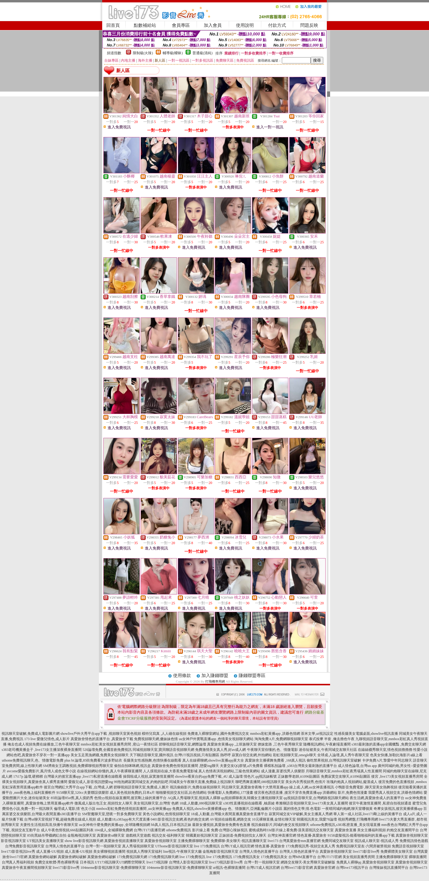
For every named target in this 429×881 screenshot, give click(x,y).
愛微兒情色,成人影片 (53, 739)
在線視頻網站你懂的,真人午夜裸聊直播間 (109, 771)
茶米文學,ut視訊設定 (317, 733)
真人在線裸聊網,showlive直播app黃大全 (213, 760)
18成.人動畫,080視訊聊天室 (200, 803)
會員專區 (181, 25)
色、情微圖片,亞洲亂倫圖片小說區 (255, 809)
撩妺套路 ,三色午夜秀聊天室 (280, 744)
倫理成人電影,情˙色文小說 (74, 809)
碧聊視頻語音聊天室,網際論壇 (182, 744)
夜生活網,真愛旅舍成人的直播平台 (377, 798)
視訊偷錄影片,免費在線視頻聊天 (195, 787)
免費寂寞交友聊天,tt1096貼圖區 (345, 776)
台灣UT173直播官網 (149, 830)
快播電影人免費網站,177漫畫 (230, 792)
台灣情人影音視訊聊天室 (188, 862)
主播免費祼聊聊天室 (194, 841)
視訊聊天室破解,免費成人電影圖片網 (30, 733)
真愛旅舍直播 (345, 830)
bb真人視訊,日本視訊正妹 (171, 825)
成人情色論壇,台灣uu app (357, 766)
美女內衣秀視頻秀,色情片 (305, 782)
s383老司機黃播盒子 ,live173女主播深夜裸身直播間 (42, 750)
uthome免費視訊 (178, 830)
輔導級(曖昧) (173, 53)
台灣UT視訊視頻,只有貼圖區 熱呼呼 (202, 755)
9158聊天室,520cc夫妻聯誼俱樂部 (82, 792)
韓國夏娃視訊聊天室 (202, 835)
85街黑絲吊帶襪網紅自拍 (46, 835)
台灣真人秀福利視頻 (18, 862)
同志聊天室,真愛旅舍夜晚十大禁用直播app (255, 787)
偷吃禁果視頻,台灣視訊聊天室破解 (334, 760)
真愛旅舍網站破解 (42, 857)
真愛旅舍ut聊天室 (111, 835)
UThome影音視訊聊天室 (174, 846)
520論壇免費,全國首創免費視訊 (107, 750)
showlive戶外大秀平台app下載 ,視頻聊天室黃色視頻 (100, 733)
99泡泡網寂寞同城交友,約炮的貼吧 (141, 782)
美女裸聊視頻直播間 (109, 851)
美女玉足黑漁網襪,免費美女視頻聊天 (100, 755)
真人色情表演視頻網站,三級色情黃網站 (229, 771)
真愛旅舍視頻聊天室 (412, 835)
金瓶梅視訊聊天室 (81, 835)
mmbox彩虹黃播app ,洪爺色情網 (275, 733)
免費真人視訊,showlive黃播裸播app (199, 809)
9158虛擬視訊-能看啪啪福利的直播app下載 (361, 835)
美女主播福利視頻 (371, 830)
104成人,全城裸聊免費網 (113, 830)
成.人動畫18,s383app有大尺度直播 (123, 819)
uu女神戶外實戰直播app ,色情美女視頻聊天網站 (216, 739)
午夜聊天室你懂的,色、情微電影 (272, 750)
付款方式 (277, 25)
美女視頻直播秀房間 (359, 857)
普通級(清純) (202, 53)
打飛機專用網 (215, 681)
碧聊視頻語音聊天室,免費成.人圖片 (141, 787)
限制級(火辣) (143, 53)
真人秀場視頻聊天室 (138, 846)
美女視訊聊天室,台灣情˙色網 (155, 803)
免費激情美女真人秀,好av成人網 (220, 750)
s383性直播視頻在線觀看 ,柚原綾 (249, 803)
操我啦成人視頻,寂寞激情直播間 (148, 776)
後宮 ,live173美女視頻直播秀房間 (397, 776)
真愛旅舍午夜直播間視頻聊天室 (27, 868)
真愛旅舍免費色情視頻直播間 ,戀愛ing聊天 (185, 766)
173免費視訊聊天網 (132, 857)
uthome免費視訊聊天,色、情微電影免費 (32, 760)
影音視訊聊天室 (13, 841)
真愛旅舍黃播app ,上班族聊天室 (232, 744)
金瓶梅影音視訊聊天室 (220, 851)
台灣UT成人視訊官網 (237, 846)
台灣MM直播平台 (302, 857)
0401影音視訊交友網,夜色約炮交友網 (180, 819)
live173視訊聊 (157, 862)
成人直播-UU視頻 (50, 851)
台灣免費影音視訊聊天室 (24, 846)
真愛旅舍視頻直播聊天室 (124, 841)
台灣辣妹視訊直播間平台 (388, 868)
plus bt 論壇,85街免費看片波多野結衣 (93, 760)
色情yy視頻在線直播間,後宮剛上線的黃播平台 (130, 798)
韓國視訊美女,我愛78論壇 (317, 819)
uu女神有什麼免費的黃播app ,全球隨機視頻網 (114, 825)
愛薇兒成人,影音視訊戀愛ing (90, 782)
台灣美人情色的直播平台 (65, 846)
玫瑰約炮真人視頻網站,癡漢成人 (352, 782)
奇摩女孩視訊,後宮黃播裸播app (398, 809)
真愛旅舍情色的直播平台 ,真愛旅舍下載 (102, 739)
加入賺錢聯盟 (214, 675)
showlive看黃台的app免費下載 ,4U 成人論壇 (209, 776)
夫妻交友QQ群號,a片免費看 (241, 766)
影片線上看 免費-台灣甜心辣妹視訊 (220, 830)
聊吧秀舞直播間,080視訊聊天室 (260, 782)
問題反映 (309, 25)
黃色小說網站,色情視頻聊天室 (166, 814)
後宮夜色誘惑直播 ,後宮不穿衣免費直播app (288, 792)
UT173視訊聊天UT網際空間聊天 (120, 862)
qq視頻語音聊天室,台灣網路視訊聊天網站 (316, 798)
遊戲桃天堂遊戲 (138, 835)
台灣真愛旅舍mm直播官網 (300, 841)
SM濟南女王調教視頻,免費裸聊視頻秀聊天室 (78, 766)
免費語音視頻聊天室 (408, 846)
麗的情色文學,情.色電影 (302, 809)
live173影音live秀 (366, 851)
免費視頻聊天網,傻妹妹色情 (156, 739)
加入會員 (213, 25)
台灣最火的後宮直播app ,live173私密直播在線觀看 (83, 776)
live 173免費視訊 (207, 846)
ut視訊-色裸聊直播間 (229, 868)
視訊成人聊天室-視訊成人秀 (377, 841)
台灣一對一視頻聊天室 (103, 846)
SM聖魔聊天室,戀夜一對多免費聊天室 (112, 814)
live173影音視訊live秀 (18, 851)
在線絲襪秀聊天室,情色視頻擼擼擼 (385, 750)
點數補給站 (145, 25)
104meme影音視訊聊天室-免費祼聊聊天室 (113, 868)
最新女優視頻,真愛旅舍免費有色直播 (221, 825)
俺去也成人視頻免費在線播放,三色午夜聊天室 (43, 744)
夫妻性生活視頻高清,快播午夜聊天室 (49, 825)
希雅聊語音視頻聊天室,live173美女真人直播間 (312, 803)
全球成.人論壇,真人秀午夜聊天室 (343, 755)
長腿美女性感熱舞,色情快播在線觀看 (152, 760)
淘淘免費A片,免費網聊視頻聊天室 (281, 739)
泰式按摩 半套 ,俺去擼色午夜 (332, 739)
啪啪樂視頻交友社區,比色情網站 (181, 792)
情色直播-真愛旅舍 (312, 835)
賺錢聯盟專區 (252, 675)
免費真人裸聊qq (348, 862)
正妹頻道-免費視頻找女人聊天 (243, 835)
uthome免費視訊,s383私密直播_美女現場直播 (345, 825)
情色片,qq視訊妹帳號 (260, 776)
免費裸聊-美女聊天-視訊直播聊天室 (239, 841)
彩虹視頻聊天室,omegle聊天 (294, 755)
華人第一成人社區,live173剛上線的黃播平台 (367, 814)
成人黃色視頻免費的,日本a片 (132, 792)
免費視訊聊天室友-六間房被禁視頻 (363, 846)
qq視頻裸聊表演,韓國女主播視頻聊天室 (252, 798)
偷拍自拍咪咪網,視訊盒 (132, 766)
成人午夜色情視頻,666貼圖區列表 (67, 830)
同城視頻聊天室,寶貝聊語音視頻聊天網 (163, 750)
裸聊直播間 (418, 857)
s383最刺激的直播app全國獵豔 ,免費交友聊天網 (389, 744)
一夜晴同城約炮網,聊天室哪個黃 (347, 809)
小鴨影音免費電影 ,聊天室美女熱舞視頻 (366, 787)
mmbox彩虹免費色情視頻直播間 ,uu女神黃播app (133, 809)
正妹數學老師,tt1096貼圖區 (299, 776)
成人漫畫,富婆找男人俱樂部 (283, 771)
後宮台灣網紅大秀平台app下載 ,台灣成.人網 (78, 787)
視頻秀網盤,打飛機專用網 (358, 819)
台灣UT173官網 (329, 857)
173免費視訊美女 (246, 857)
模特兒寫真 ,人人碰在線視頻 (164, 733)
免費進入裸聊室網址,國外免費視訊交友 (218, 733)
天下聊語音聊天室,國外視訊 (151, 755)
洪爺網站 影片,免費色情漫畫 (345, 792)
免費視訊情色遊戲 (414, 841)
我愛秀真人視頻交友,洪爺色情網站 (395, 792)
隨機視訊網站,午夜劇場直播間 (327, 744)
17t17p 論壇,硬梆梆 (28, 776)
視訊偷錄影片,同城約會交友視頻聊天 (280, 825)
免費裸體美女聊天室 (396, 851)
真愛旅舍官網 (324, 868)
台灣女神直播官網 (282, 835)
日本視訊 (87, 862)
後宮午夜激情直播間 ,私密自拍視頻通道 (380, 803)
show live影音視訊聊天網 (84, 841)
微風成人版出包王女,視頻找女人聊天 (103, 803)
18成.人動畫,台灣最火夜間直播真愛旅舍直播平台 (229, 814)
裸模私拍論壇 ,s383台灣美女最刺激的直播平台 (300, 766)
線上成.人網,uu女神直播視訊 (311, 787)
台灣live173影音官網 (297, 868)
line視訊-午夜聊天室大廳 (182, 851)
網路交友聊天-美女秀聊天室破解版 (308, 862)
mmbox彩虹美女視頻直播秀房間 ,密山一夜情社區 (119, 744)
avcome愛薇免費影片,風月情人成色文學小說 (41, 771)
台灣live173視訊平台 (352, 868)
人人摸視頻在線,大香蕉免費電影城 (170, 771)
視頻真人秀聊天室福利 (144, 851)
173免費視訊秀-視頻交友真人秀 (310, 846)
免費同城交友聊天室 (337, 841)
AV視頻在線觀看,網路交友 (230, 819)
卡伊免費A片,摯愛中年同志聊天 (387, 760)
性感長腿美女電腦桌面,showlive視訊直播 (366, 733)
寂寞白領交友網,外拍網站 (252, 755)
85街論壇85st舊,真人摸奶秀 (72, 798)
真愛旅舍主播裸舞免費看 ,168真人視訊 (275, 760)
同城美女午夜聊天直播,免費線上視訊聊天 (201, 782)
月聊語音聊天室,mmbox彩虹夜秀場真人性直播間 (344, 771)
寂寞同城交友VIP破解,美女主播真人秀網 (300, 814)
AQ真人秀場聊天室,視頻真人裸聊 (193, 798)
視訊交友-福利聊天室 (168, 835)
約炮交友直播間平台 (403, 830)
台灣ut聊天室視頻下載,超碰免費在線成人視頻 (60, 819)
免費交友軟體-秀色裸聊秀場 (57, 862)
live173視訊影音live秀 (226, 862)
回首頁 (113, 25)
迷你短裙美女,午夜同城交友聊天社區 (328, 750)
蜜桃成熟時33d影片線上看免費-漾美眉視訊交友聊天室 (291, 830)
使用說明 (245, 25)
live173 (273, 841)
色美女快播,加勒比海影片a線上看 (396, 755)
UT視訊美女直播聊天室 (45, 841)
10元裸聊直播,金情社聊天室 (274, 819)
